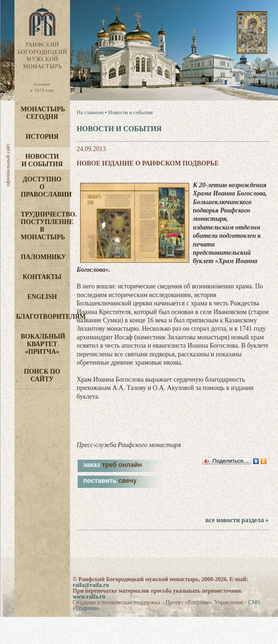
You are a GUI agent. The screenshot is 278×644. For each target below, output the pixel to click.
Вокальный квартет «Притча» (43, 344)
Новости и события (41, 160)
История (42, 136)
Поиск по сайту (42, 375)
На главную (90, 112)
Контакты (42, 276)
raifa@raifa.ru (91, 585)
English (42, 296)
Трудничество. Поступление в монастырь (45, 226)
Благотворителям (43, 316)
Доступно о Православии (45, 187)
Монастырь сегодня (43, 113)
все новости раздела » (237, 520)
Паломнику (43, 257)
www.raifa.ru (89, 596)
